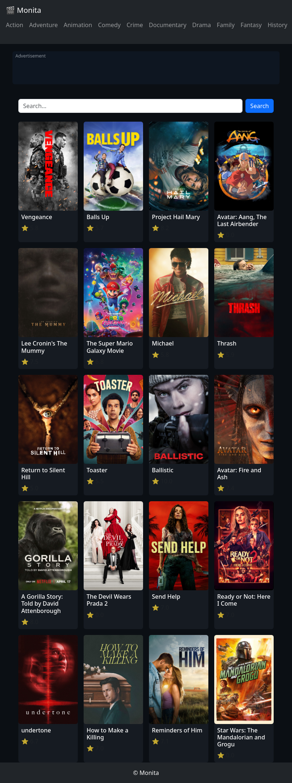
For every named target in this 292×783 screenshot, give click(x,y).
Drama (201, 25)
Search (259, 106)
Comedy (109, 25)
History (277, 25)
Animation (77, 25)
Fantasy (251, 25)
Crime (135, 25)
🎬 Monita (23, 10)
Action (14, 25)
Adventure (43, 25)
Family (226, 25)
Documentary (167, 25)
